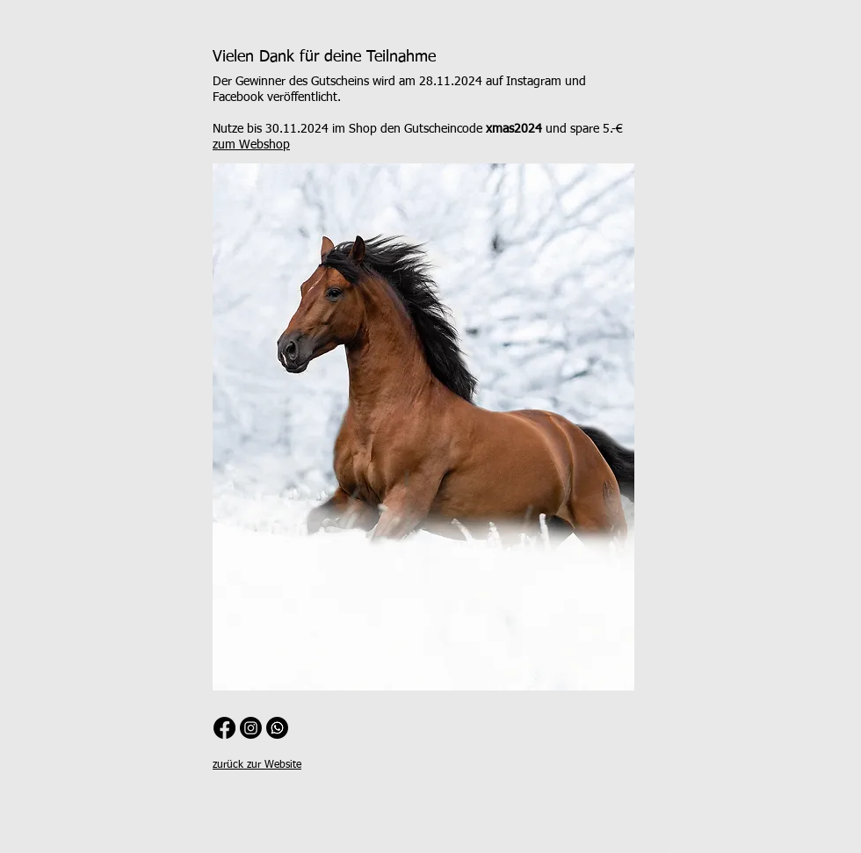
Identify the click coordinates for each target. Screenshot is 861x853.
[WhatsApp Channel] (277, 728)
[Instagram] (251, 728)
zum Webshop (251, 145)
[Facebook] (224, 728)
